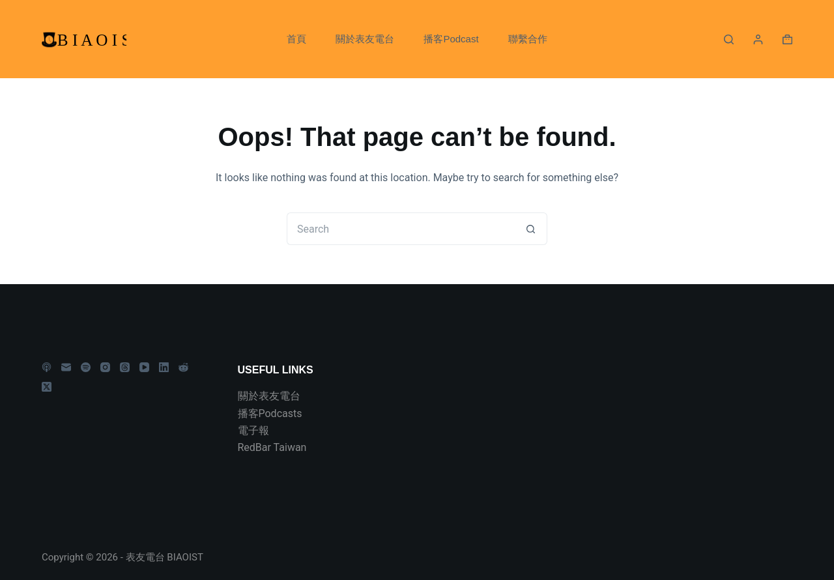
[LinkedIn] (164, 367)
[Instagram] (105, 367)
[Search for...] (401, 228)
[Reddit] (183, 367)
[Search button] (531, 228)
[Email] (66, 367)
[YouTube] (144, 367)
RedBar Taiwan (272, 447)
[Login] (758, 39)
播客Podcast (451, 38)
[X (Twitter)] (46, 387)
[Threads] (125, 367)
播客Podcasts (270, 413)
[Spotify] (86, 367)
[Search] (729, 39)
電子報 (253, 430)
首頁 (296, 38)
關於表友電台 (365, 38)
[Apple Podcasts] (46, 367)
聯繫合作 (527, 38)
